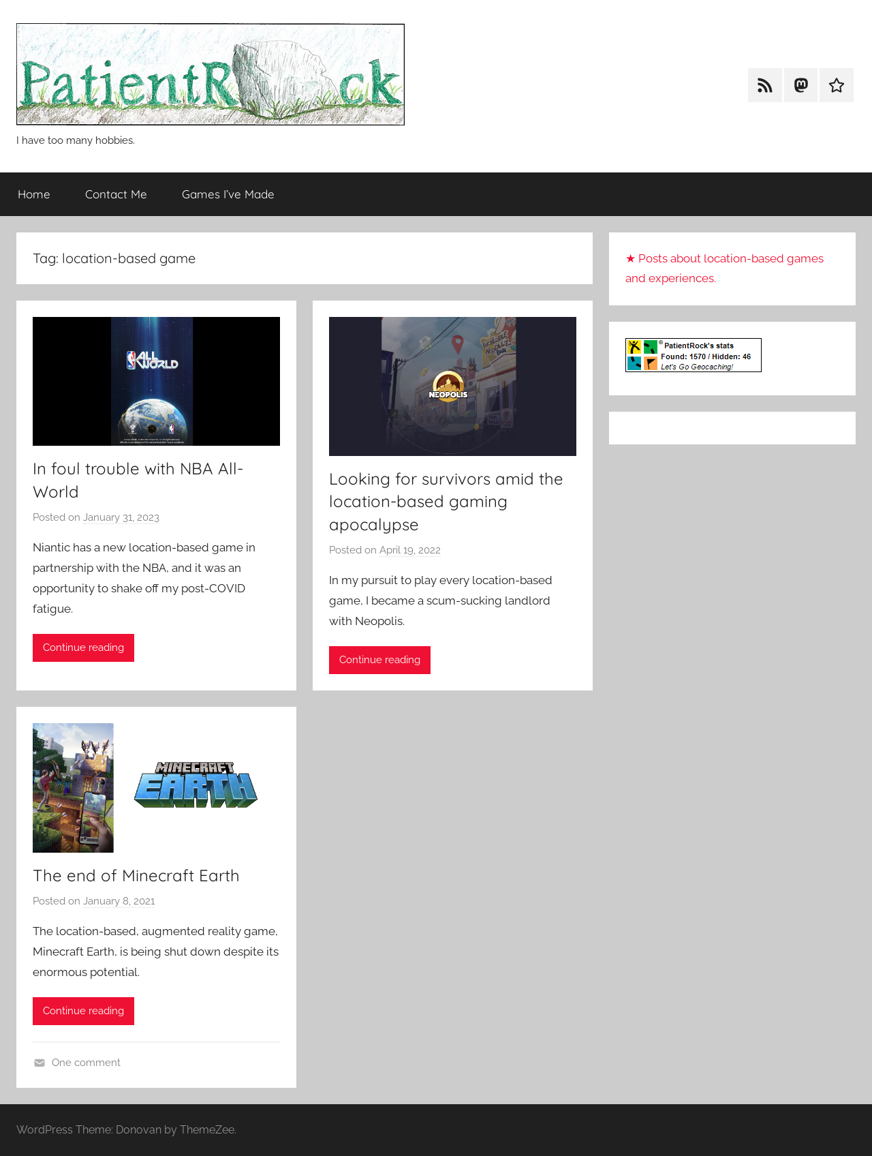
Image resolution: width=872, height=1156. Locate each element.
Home (34, 194)
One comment (86, 1062)
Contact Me (116, 194)
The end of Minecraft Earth (136, 875)
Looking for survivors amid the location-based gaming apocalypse (446, 501)
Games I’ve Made (228, 194)
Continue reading (83, 647)
